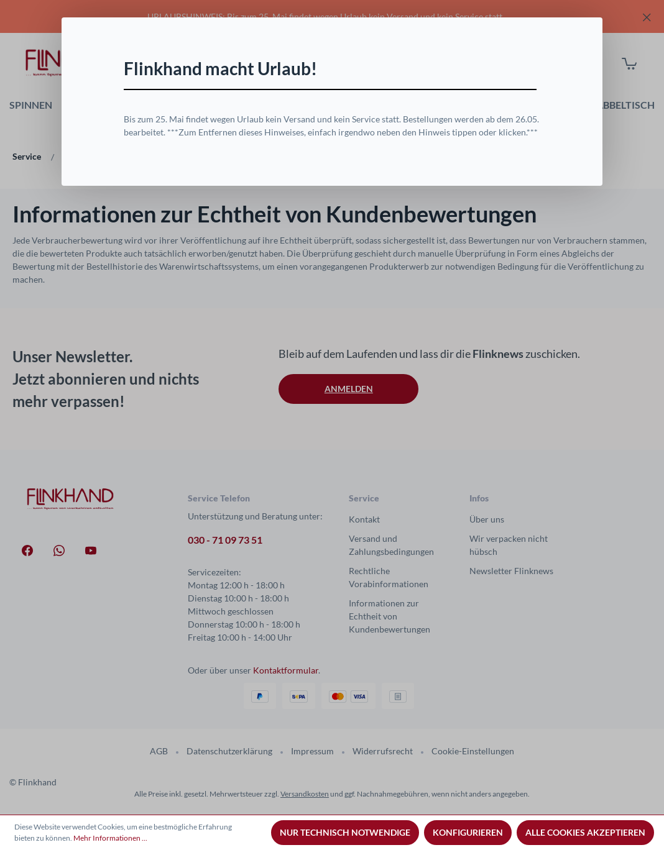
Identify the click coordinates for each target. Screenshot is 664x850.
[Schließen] (541, 57)
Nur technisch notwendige (345, 832)
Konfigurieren (468, 832)
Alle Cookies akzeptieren (585, 832)
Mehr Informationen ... (110, 838)
